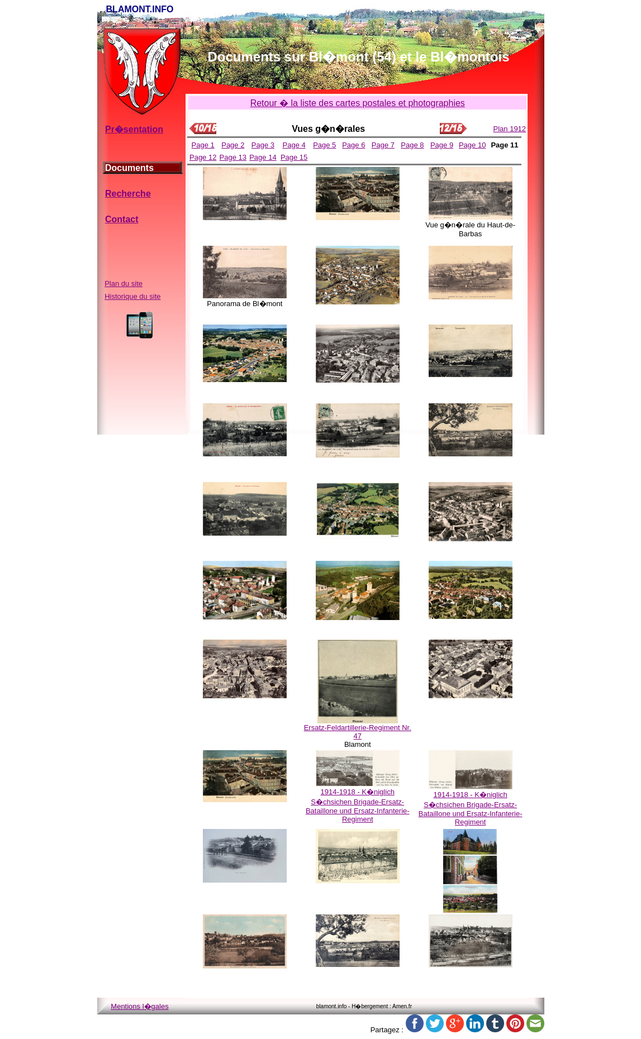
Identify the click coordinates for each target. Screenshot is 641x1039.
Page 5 (324, 145)
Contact (122, 219)
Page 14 (262, 157)
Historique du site (132, 296)
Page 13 (233, 157)
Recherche (128, 193)
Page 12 (202, 157)
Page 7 (383, 145)
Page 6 (353, 145)
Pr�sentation (134, 129)
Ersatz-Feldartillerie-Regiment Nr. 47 (357, 731)
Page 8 (412, 145)
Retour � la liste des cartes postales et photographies (357, 103)
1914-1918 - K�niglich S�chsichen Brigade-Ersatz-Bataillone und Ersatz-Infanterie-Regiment (358, 805)
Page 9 (441, 145)
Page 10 (472, 145)
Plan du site (124, 283)
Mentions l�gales (139, 1006)
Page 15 (294, 157)
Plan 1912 (509, 129)
